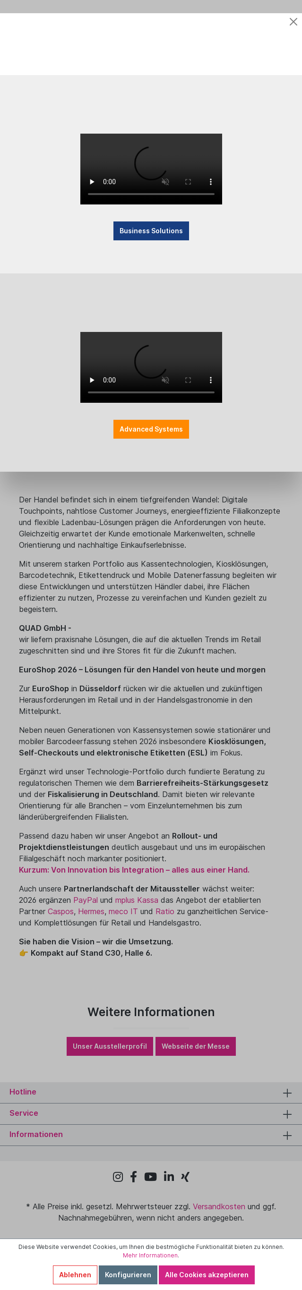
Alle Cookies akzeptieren (207, 1275)
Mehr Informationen (150, 1255)
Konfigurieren (128, 1275)
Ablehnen (75, 1275)
